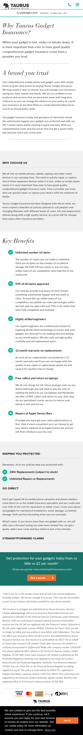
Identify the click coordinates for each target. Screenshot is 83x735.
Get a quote (42, 578)
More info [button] (50, 730)
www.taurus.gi (18, 613)
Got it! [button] (67, 720)
